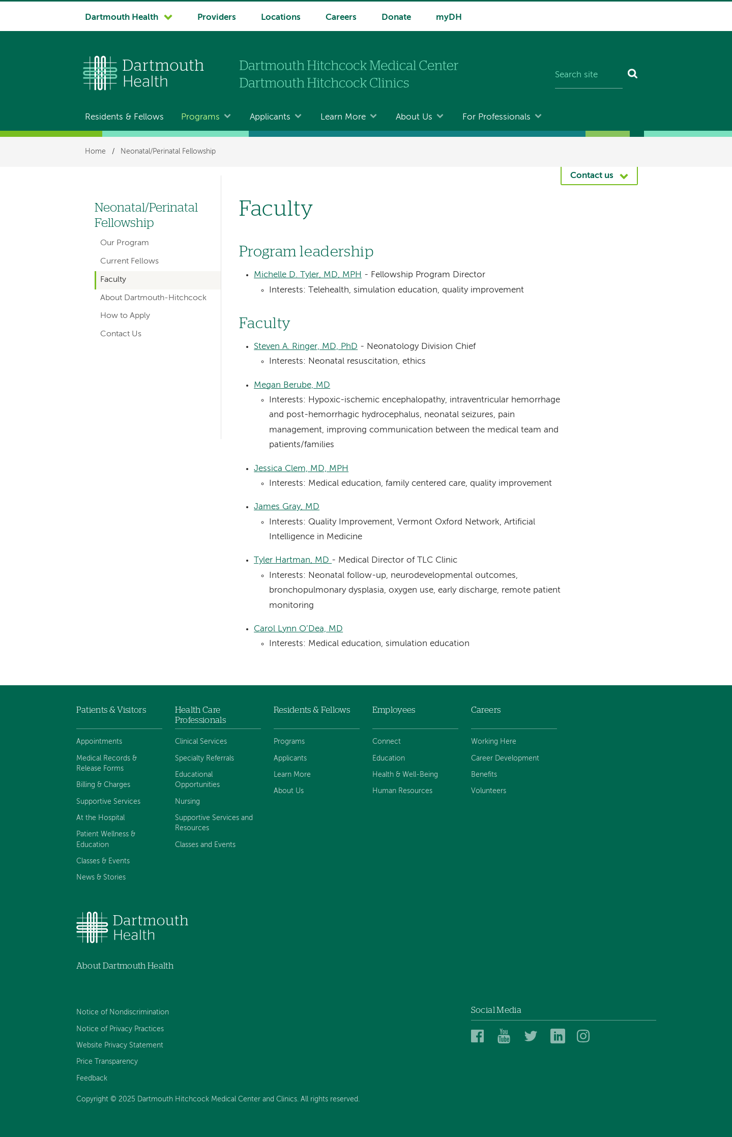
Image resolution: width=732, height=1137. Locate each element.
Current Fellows (129, 261)
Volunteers (488, 791)
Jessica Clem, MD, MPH (301, 468)
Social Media (496, 1010)
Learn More (343, 117)
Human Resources (402, 791)
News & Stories (101, 877)
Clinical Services (201, 741)
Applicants (270, 117)
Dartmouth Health (121, 17)
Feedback (91, 1078)
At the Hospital (100, 818)
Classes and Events (205, 845)
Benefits (484, 774)
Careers (341, 17)
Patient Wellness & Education (105, 839)
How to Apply (125, 316)
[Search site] (589, 75)
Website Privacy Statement (119, 1045)
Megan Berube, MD (292, 385)
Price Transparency (107, 1061)
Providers (216, 17)
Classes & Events (103, 861)
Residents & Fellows (124, 117)
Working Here (493, 741)
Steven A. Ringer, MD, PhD (306, 346)
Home (95, 151)
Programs (200, 117)
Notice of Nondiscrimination (122, 1012)
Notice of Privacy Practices (120, 1029)
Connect (386, 741)
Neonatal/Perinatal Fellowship (168, 151)
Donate (396, 17)
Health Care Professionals (200, 715)
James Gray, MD (286, 507)
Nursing (187, 801)
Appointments (99, 741)
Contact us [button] (591, 175)
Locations (281, 17)
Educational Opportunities (197, 780)
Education (388, 758)
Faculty (113, 280)
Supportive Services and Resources (214, 823)
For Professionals (496, 117)
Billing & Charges (103, 785)
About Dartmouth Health (124, 965)
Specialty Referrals (204, 758)
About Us (414, 117)
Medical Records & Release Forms (106, 763)
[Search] (633, 75)
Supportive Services (108, 801)
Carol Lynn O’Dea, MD (298, 629)
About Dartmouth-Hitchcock (153, 298)
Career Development (505, 758)
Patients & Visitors (111, 710)
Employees (394, 710)
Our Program (124, 243)
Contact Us (120, 334)
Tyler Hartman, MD (293, 560)
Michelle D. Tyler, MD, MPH (308, 275)
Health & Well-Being (405, 774)
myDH (449, 17)
